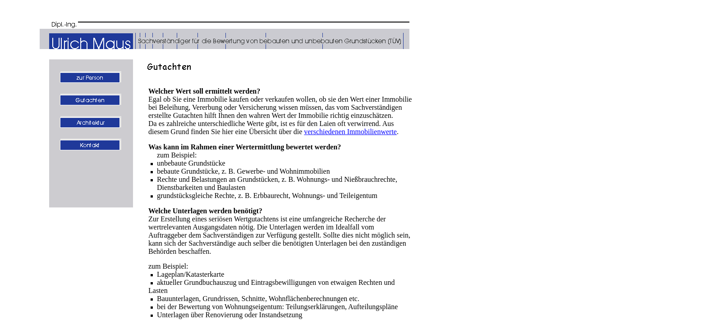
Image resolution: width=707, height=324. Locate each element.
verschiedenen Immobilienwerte (350, 131)
